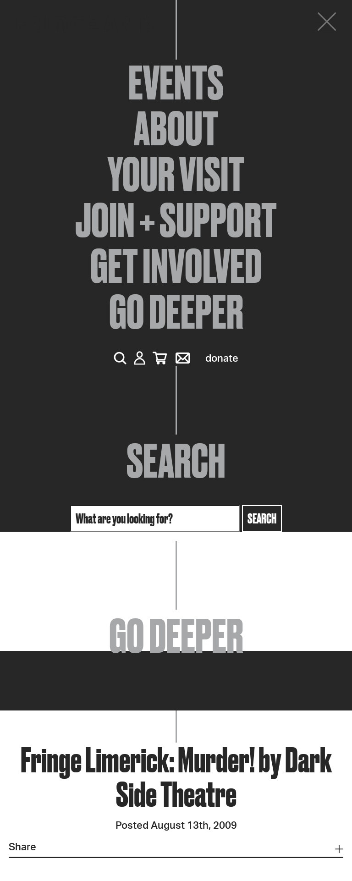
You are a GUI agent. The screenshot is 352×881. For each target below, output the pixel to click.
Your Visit (176, 174)
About (176, 128)
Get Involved (176, 266)
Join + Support (176, 220)
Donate (221, 358)
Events (176, 82)
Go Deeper (176, 312)
